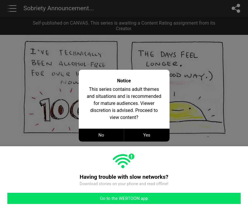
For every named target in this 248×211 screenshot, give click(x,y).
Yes (146, 135)
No (101, 135)
